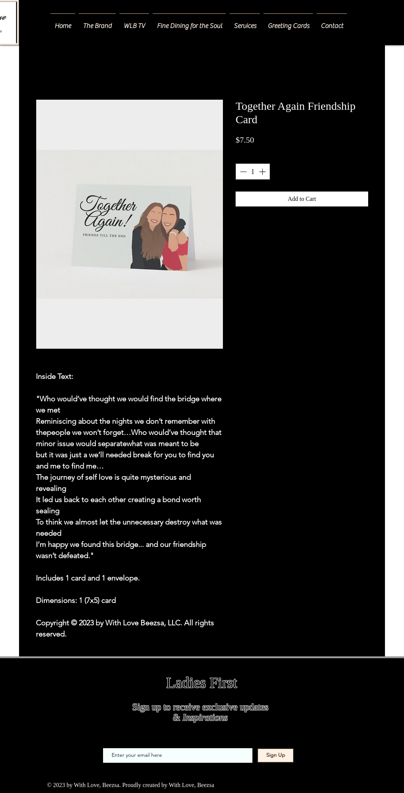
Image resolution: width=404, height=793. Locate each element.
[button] (245, 22)
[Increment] (263, 171)
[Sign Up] (275, 755)
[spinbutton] (252, 171)
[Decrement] (242, 171)
